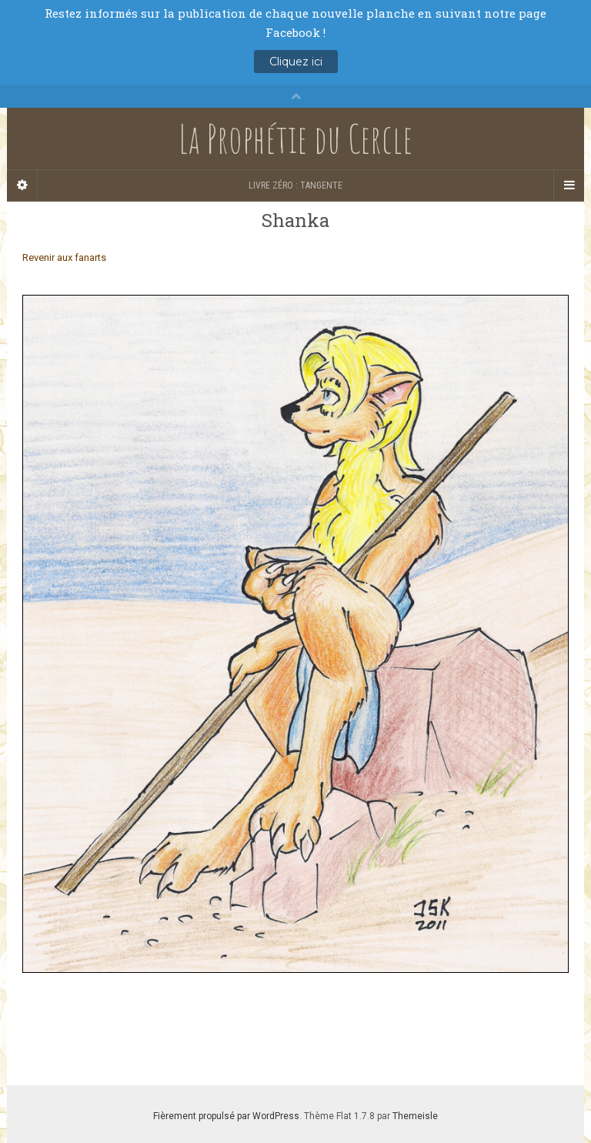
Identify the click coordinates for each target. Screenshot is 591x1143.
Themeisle (415, 1116)
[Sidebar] (22, 185)
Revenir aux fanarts (64, 257)
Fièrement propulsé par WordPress (226, 1116)
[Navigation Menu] (568, 185)
